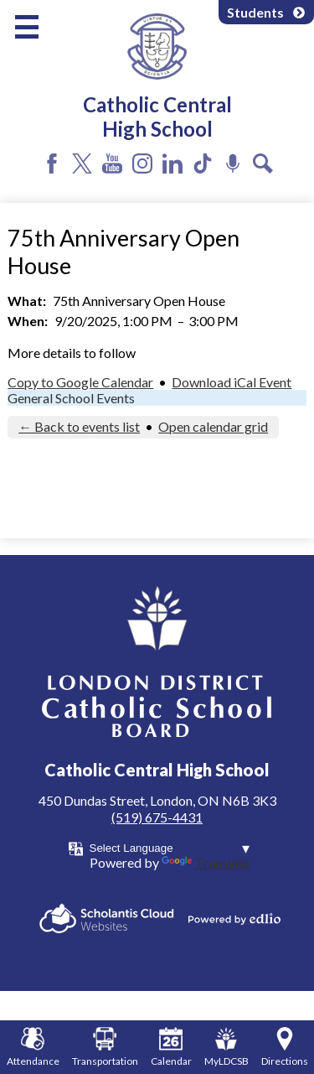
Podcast (233, 163)
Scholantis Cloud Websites (106, 918)
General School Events (71, 398)
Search (263, 163)
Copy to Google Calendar (80, 382)
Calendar (171, 1047)
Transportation (105, 1047)
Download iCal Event (231, 382)
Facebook (52, 163)
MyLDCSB (226, 1047)
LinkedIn (172, 163)
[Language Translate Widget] (170, 848)
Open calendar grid (213, 426)
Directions (284, 1047)
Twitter (82, 163)
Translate (206, 862)
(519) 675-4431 (157, 817)
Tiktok (203, 163)
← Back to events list (79, 426)
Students (266, 12)
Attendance (33, 1047)
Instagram (142, 163)
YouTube (112, 163)
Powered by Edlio (234, 919)
